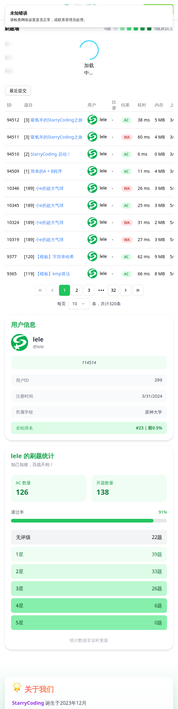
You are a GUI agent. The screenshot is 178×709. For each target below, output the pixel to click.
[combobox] (79, 303)
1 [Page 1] (64, 290)
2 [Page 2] (77, 290)
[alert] (89, 14)
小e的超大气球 (49, 188)
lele (97, 120)
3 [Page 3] (89, 290)
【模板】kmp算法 (52, 274)
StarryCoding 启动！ (51, 154)
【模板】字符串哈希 (54, 256)
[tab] (18, 90)
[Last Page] (137, 290)
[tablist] (18, 90)
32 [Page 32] (113, 290)
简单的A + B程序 (46, 171)
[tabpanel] (89, 204)
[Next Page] (125, 290)
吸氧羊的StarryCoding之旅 (57, 120)
